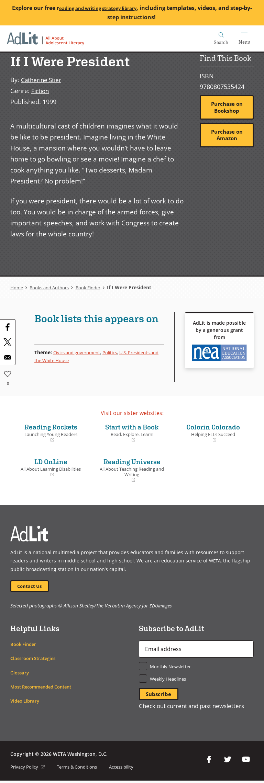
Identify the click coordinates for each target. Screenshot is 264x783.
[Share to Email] (7, 357)
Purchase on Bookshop (227, 107)
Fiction (41, 90)
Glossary (20, 673)
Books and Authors (52, 287)
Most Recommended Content (44, 687)
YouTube (246, 762)
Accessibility (131, 769)
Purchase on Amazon (227, 137)
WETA (215, 560)
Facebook (209, 762)
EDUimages (161, 606)
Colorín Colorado (213, 432)
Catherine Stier (42, 79)
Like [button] (7, 372)
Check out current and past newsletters (195, 708)
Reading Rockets (51, 432)
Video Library (26, 701)
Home (17, 287)
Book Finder (94, 287)
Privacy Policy (29, 769)
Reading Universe (132, 470)
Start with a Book (132, 432)
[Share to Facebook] (7, 326)
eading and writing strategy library (109, 8)
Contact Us (31, 586)
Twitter (227, 762)
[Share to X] (7, 341)
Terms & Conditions (82, 769)
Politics (116, 352)
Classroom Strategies (35, 659)
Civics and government (79, 352)
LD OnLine (51, 467)
